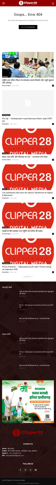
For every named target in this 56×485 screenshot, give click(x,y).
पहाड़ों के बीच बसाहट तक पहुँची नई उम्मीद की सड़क (22, 231)
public (4, 189)
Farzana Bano (6, 85)
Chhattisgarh (6, 115)
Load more (28, 276)
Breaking (5, 76)
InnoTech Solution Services (31, 483)
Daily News (5, 124)
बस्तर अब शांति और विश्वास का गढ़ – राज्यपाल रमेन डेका (24, 157)
